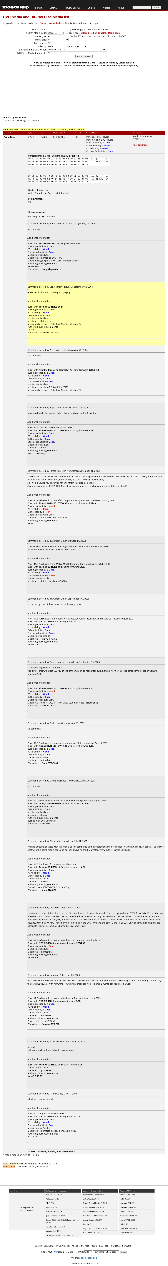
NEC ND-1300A (46, 621)
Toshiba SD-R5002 (48, 867)
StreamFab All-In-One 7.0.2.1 (95, 1203)
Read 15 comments (142, 136)
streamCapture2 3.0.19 (92, 1220)
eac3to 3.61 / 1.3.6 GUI (55, 1226)
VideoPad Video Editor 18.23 (94, 1211)
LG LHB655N (125, 1199)
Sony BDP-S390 (126, 1232)
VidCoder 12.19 (52, 1199)
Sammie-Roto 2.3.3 (54, 1211)
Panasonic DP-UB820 (128, 1228)
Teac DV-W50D (46, 243)
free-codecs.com (89, 1257)
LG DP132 (124, 1224)
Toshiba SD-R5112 (48, 566)
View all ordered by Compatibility (81, 65)
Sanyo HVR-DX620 (127, 1220)
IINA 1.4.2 (87, 1224)
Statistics (115, 1245)
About (121, 7)
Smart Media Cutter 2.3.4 (93, 1207)
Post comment (140, 144)
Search (38, 1245)
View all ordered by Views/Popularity (119, 65)
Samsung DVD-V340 (128, 1203)
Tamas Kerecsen (58, 470)
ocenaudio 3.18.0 (53, 1231)
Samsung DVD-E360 (128, 1207)
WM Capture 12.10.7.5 (92, 1232)
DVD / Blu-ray (73, 7)
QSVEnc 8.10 (51, 1207)
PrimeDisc (9, 136)
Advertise (84, 1245)
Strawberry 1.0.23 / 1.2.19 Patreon (60, 1235)
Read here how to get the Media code (101, 32)
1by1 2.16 (50, 1203)
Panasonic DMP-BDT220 (130, 1215)
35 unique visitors (27, 1207)
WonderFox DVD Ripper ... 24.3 (95, 1215)
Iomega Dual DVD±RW (50, 803)
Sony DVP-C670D (127, 1211)
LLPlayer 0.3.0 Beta (54, 1194)
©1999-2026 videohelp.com (84, 1263)
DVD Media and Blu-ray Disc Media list (36, 16)
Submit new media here (52, 23)
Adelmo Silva (56, 223)
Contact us (49, 1245)
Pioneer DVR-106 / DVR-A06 (53, 430)
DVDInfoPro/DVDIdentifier (64, 155)
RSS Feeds (104, 1245)
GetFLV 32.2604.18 (91, 1199)
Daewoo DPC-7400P (128, 1194)
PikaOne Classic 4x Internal (53, 369)
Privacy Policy (63, 1245)
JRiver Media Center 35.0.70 (94, 1194)
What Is (106, 7)
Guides (91, 7)
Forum (38, 7)
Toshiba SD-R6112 (48, 306)
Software (54, 7)
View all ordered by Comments (45, 65)
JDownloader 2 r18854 (55, 1215)
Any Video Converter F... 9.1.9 (95, 1228)
